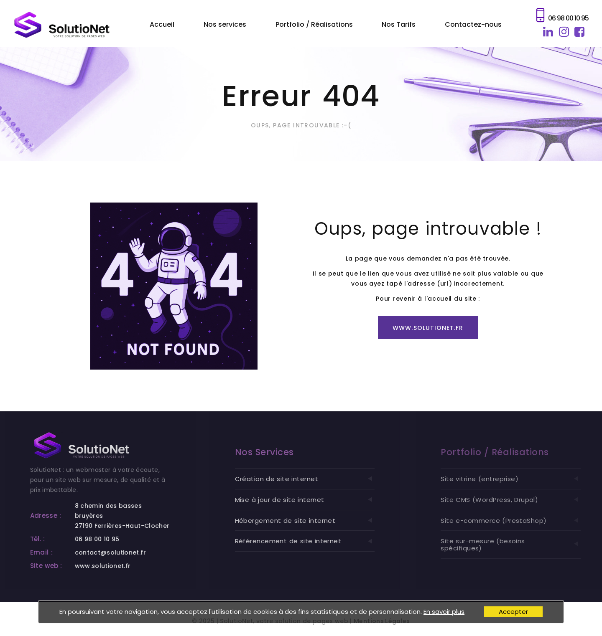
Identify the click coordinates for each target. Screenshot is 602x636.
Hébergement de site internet (313, 520)
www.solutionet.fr (428, 328)
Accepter (513, 611)
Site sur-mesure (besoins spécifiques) (520, 544)
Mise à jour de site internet (313, 499)
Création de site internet (313, 478)
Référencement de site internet (313, 541)
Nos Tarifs (399, 24)
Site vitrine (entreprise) (520, 478)
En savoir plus (443, 611)
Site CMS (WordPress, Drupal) (520, 499)
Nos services (225, 24)
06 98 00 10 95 (568, 18)
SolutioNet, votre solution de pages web (284, 626)
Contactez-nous (473, 24)
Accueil (162, 24)
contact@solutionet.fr (115, 552)
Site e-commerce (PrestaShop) (520, 520)
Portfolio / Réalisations (314, 24)
